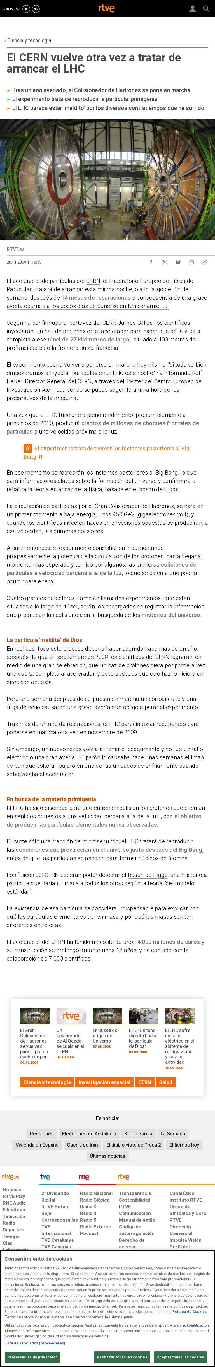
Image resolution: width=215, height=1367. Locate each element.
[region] (107, 1308)
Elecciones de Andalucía (89, 1134)
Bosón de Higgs (148, 875)
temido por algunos (99, 564)
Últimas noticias (107, 1156)
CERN (93, 281)
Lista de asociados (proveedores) (34, 1343)
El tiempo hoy (184, 1145)
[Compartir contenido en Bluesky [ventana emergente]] (178, 261)
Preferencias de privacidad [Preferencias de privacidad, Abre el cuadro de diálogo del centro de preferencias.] (33, 1357)
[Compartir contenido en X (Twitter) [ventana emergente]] (164, 261)
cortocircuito (165, 698)
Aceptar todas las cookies (180, 1357)
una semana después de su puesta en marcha (79, 698)
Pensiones (42, 1134)
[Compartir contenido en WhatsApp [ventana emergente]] (191, 261)
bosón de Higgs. (159, 489)
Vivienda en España (37, 1145)
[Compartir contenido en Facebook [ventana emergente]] (151, 261)
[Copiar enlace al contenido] (205, 261)
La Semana (173, 1134)
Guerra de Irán (82, 1145)
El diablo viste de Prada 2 (133, 1145)
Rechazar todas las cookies (122, 1357)
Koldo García (138, 1134)
